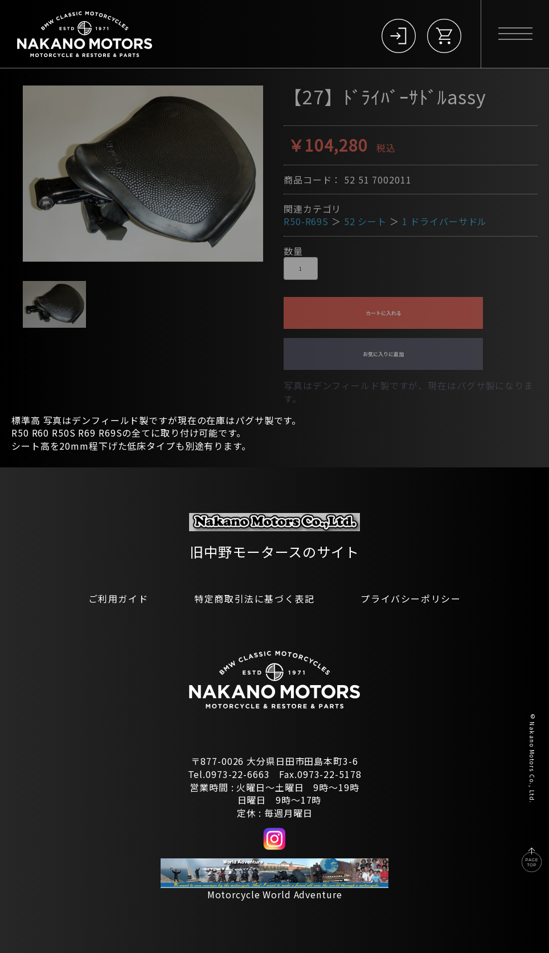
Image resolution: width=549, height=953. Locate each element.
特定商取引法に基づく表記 (254, 598)
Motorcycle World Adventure (274, 894)
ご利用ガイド (118, 598)
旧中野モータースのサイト (274, 551)
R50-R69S (306, 221)
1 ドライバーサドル (444, 221)
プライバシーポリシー (410, 598)
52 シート (365, 221)
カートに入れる (383, 313)
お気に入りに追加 (383, 354)
